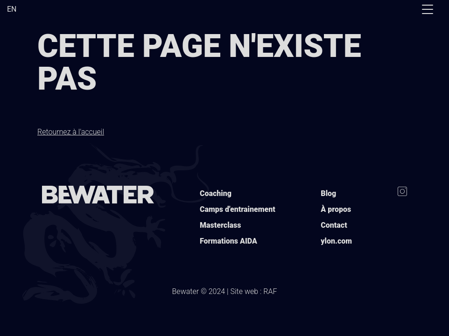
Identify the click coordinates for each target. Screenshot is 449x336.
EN (12, 9)
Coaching (216, 193)
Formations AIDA (228, 241)
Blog (328, 193)
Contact (334, 225)
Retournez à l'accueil (70, 131)
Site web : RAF (254, 291)
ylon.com (336, 241)
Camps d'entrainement (237, 209)
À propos (336, 209)
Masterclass (220, 225)
